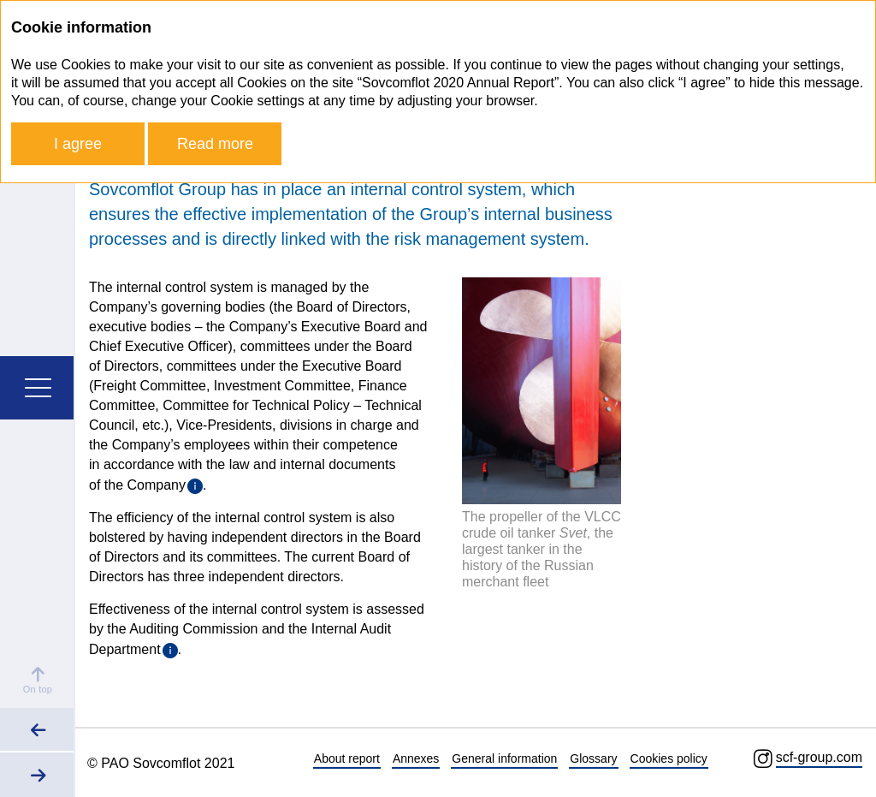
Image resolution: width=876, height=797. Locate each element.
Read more (215, 143)
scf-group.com (819, 757)
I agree (78, 143)
